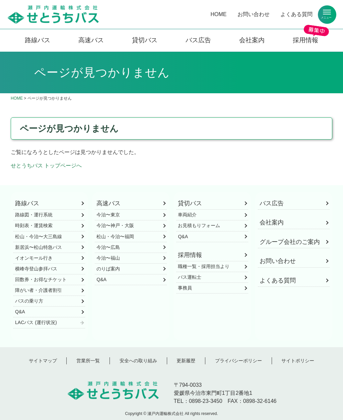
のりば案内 (108, 268)
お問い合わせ (253, 14)
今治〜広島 (108, 247)
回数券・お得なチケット (41, 279)
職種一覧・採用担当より (203, 266)
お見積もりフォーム (199, 225)
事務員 (185, 288)
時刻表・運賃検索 (34, 225)
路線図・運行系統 (34, 214)
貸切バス (144, 40)
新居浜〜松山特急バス (38, 247)
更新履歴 (186, 360)
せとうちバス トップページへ (46, 165)
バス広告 (198, 40)
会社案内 (252, 40)
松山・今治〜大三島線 (38, 236)
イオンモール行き (34, 258)
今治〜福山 (108, 258)
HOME (219, 14)
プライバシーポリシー (238, 360)
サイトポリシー (297, 360)
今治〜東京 (108, 214)
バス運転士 (189, 277)
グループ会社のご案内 (290, 242)
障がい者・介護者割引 (38, 290)
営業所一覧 (88, 360)
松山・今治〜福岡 (115, 236)
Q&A (20, 311)
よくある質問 (296, 14)
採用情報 (305, 40)
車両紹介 (187, 214)
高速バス (91, 40)
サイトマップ (43, 360)
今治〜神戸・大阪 (115, 225)
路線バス (37, 40)
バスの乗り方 (29, 301)
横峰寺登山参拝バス (36, 268)
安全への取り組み (138, 360)
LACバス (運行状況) (36, 322)
